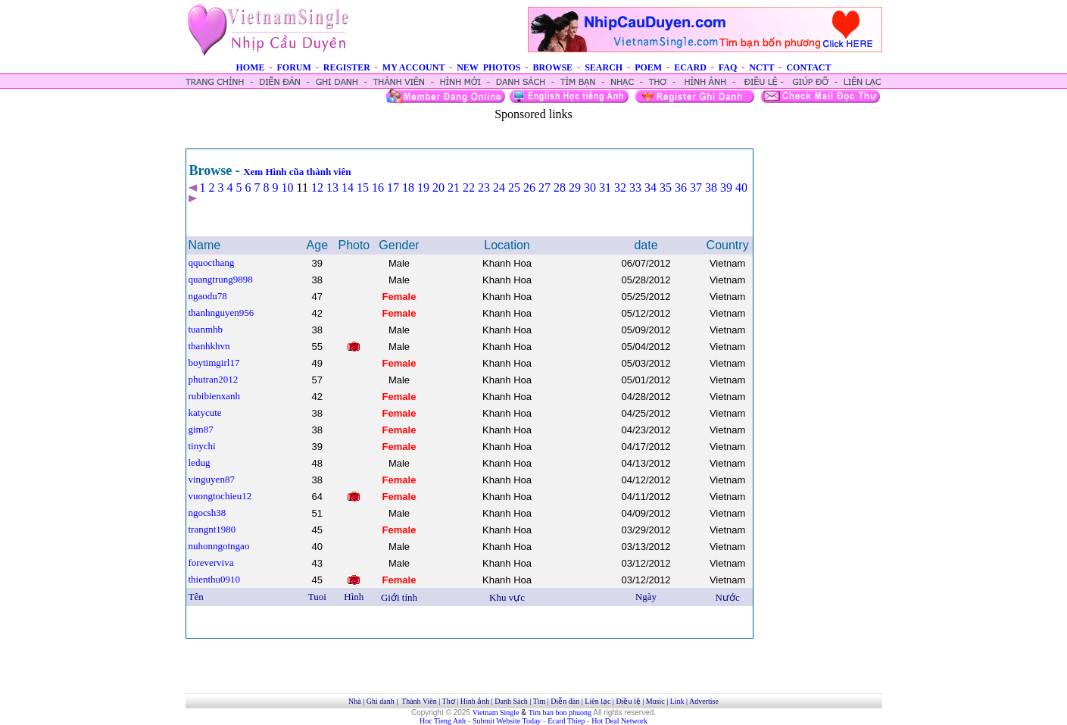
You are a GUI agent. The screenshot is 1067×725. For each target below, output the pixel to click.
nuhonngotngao (219, 546)
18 (408, 187)
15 (363, 187)
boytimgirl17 (214, 362)
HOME (250, 67)
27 (544, 187)
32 (620, 187)
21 (454, 187)
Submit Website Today (507, 721)
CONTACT (808, 67)
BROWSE (552, 67)
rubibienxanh (215, 396)
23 (484, 187)
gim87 (201, 429)
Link (677, 701)
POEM (648, 67)
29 (575, 187)
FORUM (293, 67)
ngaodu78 (208, 296)
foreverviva (211, 562)
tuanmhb (206, 329)
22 (469, 187)
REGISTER (346, 67)
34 (650, 187)
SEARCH (603, 67)
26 (529, 187)
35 (666, 187)
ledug (200, 462)
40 (741, 187)
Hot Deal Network (619, 721)
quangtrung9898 (221, 279)
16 (378, 187)
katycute (205, 412)
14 (348, 187)
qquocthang (212, 262)
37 (696, 187)
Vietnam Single (496, 712)
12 (317, 187)
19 (423, 187)
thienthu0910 (215, 579)
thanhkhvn (209, 346)
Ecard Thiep (566, 721)
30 (590, 187)
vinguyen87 (212, 479)
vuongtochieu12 (220, 496)
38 (711, 187)
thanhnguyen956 (221, 312)
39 (726, 187)
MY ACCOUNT (413, 67)
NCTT (761, 67)
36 (681, 187)
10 (288, 187)
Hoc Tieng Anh (443, 721)
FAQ (728, 67)
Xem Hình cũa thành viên (297, 171)
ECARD (690, 67)
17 (393, 187)
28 (560, 187)
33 (635, 187)
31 (605, 187)
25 (514, 187)
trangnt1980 (212, 529)
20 (438, 187)
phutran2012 (214, 379)
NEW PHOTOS (488, 67)
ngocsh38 (207, 512)
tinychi (202, 446)
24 (499, 187)
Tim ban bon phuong (560, 712)
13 (332, 187)
